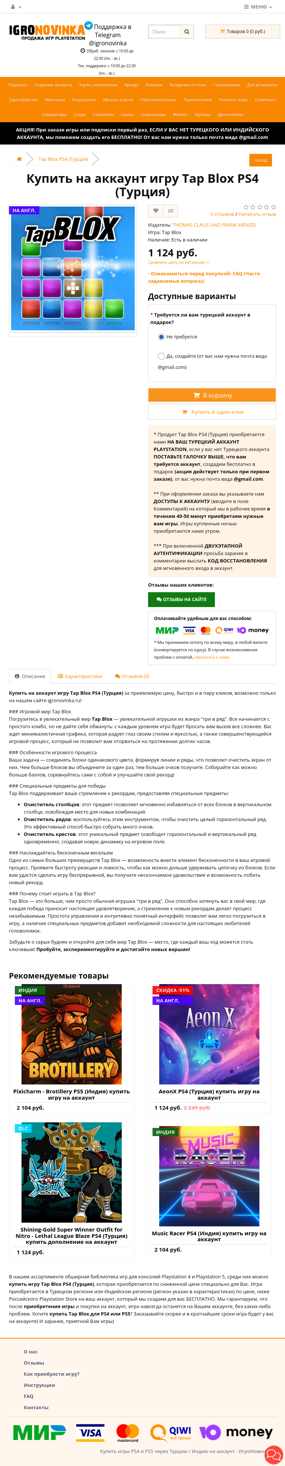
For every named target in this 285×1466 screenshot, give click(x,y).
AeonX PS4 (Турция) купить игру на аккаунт (209, 1094)
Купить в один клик (212, 411)
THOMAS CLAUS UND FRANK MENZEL (215, 224)
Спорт (80, 114)
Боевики (154, 84)
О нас (30, 1351)
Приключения (198, 99)
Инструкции (39, 1385)
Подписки (17, 84)
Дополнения (230, 114)
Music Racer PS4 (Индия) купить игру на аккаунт (209, 1236)
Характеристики (80, 676)
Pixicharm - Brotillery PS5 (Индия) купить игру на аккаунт (71, 1094)
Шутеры (203, 114)
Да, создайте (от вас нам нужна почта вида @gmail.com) (212, 361)
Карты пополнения (98, 84)
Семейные (265, 99)
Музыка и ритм (118, 99)
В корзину (212, 395)
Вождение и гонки (188, 84)
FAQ (28, 1396)
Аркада (131, 84)
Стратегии (103, 114)
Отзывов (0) (132, 676)
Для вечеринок (262, 84)
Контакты (36, 1407)
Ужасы (127, 114)
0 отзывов (222, 214)
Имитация (55, 99)
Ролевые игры (233, 99)
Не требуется (177, 337)
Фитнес (180, 114)
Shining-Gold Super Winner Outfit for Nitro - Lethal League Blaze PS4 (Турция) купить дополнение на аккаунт (72, 1235)
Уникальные (153, 114)
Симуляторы (54, 114)
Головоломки (226, 84)
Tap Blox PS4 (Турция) (63, 159)
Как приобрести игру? (51, 1374)
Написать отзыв (257, 214)
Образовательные (158, 99)
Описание (30, 676)
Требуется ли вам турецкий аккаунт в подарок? (200, 318)
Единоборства (23, 99)
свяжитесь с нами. (212, 657)
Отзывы (34, 1362)
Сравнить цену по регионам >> (179, 262)
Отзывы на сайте (181, 599)
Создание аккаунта (53, 84)
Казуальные (84, 99)
